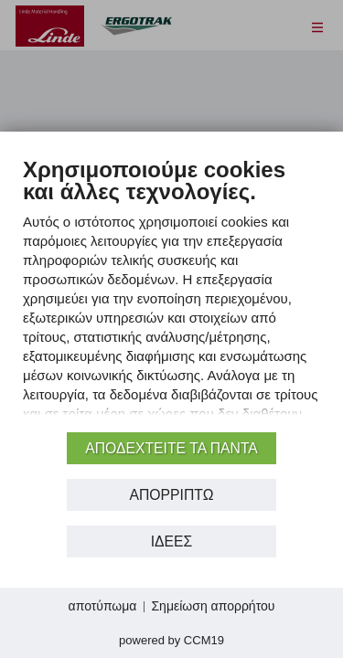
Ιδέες (172, 541)
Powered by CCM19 (171, 640)
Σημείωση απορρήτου (212, 606)
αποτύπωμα (103, 606)
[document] (171, 292)
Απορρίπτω (171, 495)
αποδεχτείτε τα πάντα (171, 448)
